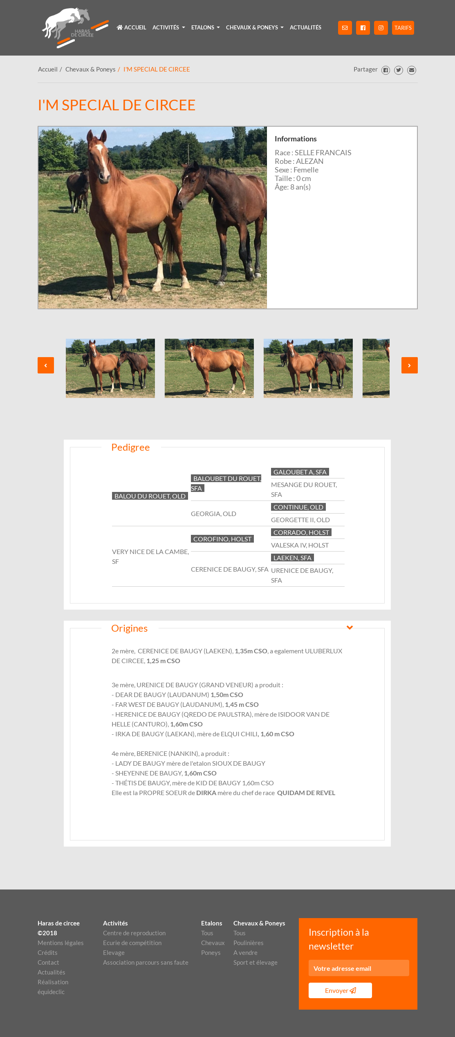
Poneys (211, 952)
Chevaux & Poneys (90, 69)
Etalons (211, 923)
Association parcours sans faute (145, 962)
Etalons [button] (203, 27)
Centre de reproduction (134, 932)
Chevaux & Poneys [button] (252, 27)
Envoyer (340, 990)
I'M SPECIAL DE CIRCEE (156, 69)
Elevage (114, 952)
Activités (115, 923)
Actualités (305, 27)
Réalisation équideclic (53, 986)
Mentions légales (61, 942)
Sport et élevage (255, 962)
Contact (48, 962)
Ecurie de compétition (132, 942)
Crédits (48, 952)
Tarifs (403, 28)
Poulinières (248, 942)
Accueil (131, 27)
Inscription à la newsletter (339, 939)
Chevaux (211, 942)
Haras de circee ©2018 (59, 927)
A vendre (245, 952)
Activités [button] (166, 27)
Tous (207, 932)
